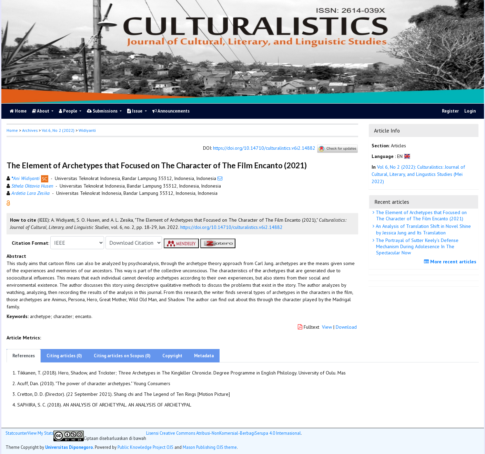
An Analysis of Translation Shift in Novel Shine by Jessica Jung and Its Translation (422, 229)
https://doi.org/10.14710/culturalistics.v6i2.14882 (264, 148)
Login (470, 111)
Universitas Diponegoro (69, 447)
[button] (8, 203)
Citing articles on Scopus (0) (122, 356)
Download (346, 327)
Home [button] (12, 130)
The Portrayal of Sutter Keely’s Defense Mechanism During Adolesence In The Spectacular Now (416, 246)
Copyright (172, 356)
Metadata (204, 356)
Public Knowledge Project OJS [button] (145, 447)
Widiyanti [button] (87, 130)
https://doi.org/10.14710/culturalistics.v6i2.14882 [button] (231, 227)
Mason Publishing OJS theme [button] (210, 447)
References (23, 356)
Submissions (103, 111)
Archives (30, 130)
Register (450, 111)
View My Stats (40, 433)
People (68, 111)
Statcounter (17, 433)
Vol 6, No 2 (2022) (58, 130)
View (327, 327)
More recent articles (451, 261)
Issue (135, 111)
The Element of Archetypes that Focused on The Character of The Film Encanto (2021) (420, 215)
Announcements (171, 111)
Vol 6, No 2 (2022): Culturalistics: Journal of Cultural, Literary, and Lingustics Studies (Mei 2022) (418, 174)
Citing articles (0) (64, 356)
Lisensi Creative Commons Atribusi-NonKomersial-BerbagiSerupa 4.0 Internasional (223, 433)
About (41, 111)
